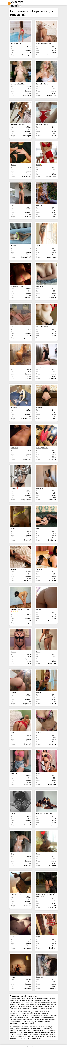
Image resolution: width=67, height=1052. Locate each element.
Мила (13, 529)
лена (38, 773)
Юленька (39, 488)
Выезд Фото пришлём (44, 813)
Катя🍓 (39, 165)
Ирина (38, 692)
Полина (13, 246)
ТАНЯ (38, 246)
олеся (13, 813)
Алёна (38, 733)
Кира (12, 936)
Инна (38, 854)
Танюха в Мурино (17, 286)
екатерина (40, 367)
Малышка (14, 448)
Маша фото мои (42, 124)
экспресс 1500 (16, 407)
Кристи (13, 652)
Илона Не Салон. (42, 84)
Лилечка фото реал (17, 124)
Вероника (14, 773)
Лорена (39, 205)
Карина (13, 692)
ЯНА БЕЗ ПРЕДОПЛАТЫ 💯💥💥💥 (20, 610)
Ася (12, 326)
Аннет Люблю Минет (18, 84)
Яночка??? (40, 286)
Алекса (13, 569)
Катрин (13, 854)
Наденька (39, 977)
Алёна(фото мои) (42, 448)
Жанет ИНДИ (16, 43)
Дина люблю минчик (43, 43)
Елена (38, 652)
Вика (12, 733)
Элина (13, 977)
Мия (12, 367)
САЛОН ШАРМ (42, 326)
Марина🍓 (14, 488)
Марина (39, 609)
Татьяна (39, 569)
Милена (13, 205)
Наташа (13, 165)
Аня (37, 529)
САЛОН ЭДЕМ (16, 894)
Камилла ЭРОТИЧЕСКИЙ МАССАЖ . (45, 895)
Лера (38, 936)
